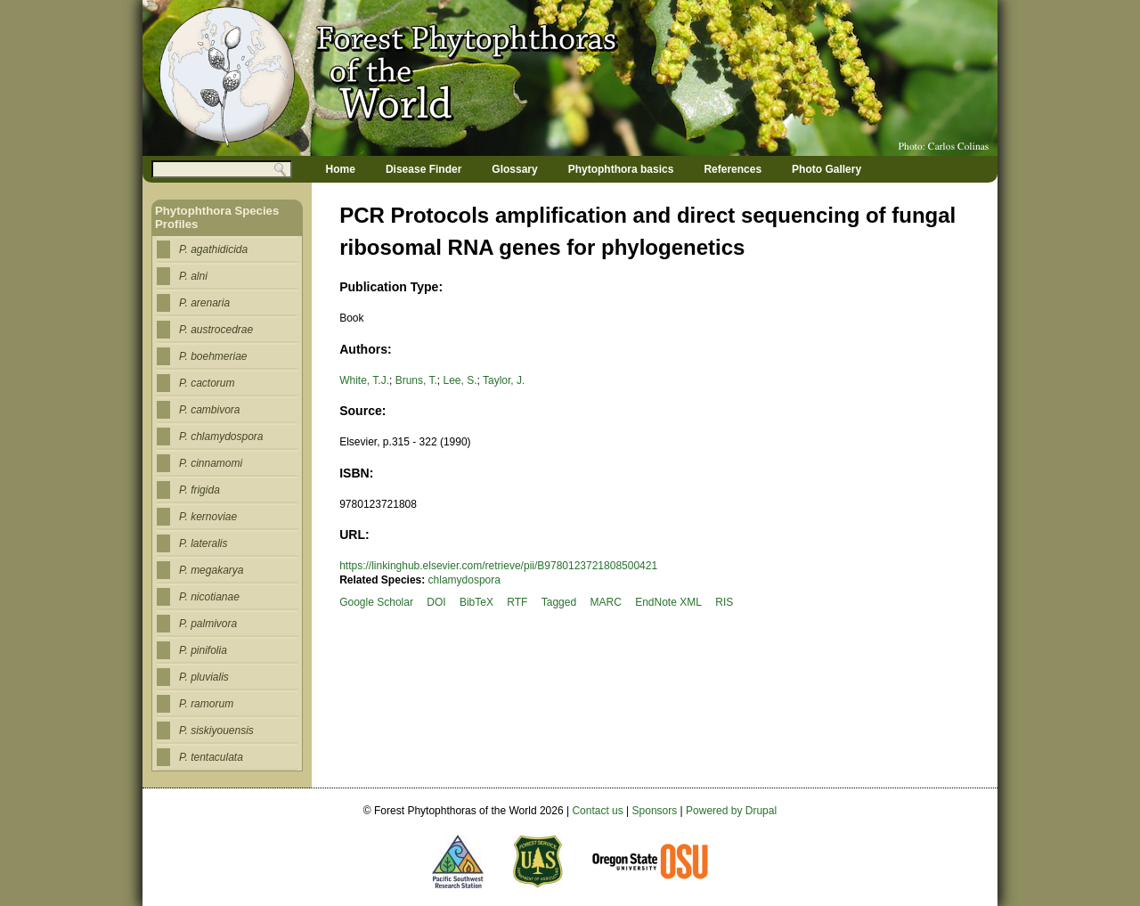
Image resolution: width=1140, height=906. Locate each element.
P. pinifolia (203, 650)
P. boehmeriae (213, 356)
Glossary (514, 169)
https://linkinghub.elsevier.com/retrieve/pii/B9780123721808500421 (498, 565)
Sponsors (655, 810)
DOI (436, 602)
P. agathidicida (213, 249)
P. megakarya (211, 570)
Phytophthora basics (621, 169)
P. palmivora (208, 623)
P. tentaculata (211, 757)
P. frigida (199, 490)
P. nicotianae (209, 597)
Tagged (559, 602)
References (732, 169)
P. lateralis (203, 543)
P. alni (193, 276)
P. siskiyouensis (216, 730)
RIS (724, 602)
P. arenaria (204, 303)
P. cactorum (206, 383)
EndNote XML (668, 602)
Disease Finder (423, 169)
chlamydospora (464, 580)
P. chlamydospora (221, 436)
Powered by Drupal (731, 810)
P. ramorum (206, 704)
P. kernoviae (208, 516)
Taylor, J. (504, 380)
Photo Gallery (826, 169)
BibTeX (476, 602)
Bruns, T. (416, 380)
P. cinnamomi (210, 463)
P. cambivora (209, 410)
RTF (517, 602)
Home (340, 169)
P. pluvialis (204, 677)
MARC (605, 602)
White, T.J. (364, 380)
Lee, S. (459, 380)
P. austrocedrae (216, 329)
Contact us (597, 810)
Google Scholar (376, 602)
